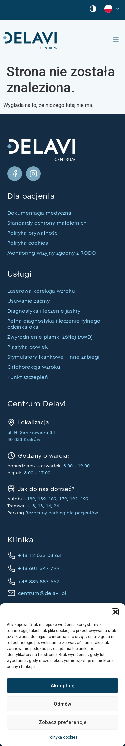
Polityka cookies (63, 737)
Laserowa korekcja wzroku (41, 291)
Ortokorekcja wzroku (33, 367)
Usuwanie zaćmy (28, 301)
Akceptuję (62, 686)
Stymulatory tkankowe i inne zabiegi (53, 357)
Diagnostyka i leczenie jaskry (43, 311)
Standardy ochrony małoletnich (47, 223)
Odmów (62, 704)
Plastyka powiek (27, 347)
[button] (115, 611)
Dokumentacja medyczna (39, 213)
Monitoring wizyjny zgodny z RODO (51, 253)
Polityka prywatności (33, 233)
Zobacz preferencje (63, 722)
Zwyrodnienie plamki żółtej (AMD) (50, 337)
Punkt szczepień (27, 377)
